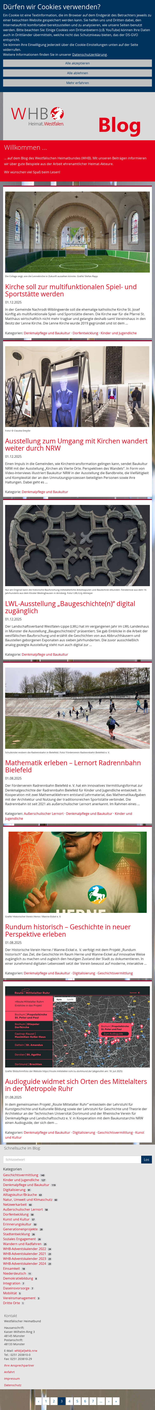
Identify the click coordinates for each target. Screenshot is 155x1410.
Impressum (12, 1378)
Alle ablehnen (77, 73)
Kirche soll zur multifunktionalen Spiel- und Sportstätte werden (71, 290)
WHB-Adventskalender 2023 (24, 1258)
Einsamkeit (11, 1268)
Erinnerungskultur (17, 1224)
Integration (11, 1283)
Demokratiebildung (18, 1278)
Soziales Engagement (19, 1239)
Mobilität (10, 1293)
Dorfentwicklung (85, 333)
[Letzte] (116, 1401)
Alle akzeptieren (77, 63)
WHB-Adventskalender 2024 (24, 1263)
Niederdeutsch (14, 1273)
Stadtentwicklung (16, 1234)
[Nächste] (109, 1401)
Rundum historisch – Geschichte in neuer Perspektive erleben (68, 930)
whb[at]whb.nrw (25, 1351)
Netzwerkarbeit (15, 1204)
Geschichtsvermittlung (115, 973)
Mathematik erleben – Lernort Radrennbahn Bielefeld (73, 766)
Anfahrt (9, 1372)
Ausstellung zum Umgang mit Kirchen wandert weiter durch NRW (76, 444)
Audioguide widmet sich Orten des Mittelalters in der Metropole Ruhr (76, 1085)
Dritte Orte (11, 1303)
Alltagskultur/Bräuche (20, 1194)
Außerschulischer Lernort (44, 813)
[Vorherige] (38, 1401)
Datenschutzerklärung (89, 54)
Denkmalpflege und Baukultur (47, 333)
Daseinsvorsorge (16, 1288)
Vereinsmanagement (19, 1298)
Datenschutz (12, 1385)
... (101, 1401)
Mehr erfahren (77, 83)
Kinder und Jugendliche (119, 333)
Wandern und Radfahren (22, 1244)
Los (146, 1159)
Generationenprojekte (20, 1229)
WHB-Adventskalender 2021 (24, 1253)
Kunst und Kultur (16, 1219)
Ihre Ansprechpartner (19, 1365)
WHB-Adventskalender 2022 (24, 1249)
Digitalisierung (84, 973)
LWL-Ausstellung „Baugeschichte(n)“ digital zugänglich (70, 607)
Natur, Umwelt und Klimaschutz (27, 1199)
